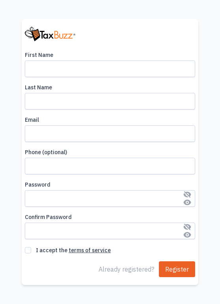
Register (177, 269)
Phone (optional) (46, 152)
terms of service (90, 250)
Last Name (38, 87)
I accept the (73, 250)
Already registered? (126, 269)
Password (37, 184)
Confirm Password (48, 217)
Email (32, 119)
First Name (39, 55)
